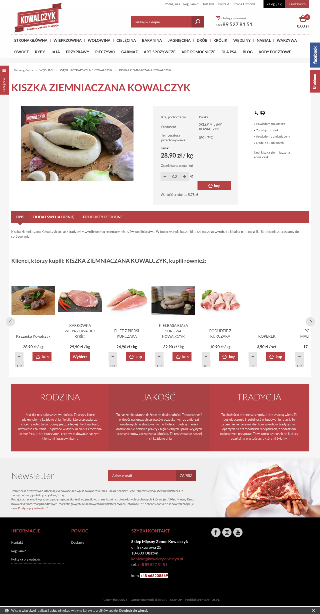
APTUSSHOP (173, 600)
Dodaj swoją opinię (53, 217)
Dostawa (208, 4)
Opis (20, 217)
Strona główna (31, 40)
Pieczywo (105, 52)
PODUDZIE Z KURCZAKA (280, 337)
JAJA (55, 52)
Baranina (152, 40)
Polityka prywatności (26, 560)
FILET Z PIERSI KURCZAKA (160, 337)
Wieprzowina (68, 40)
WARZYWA (287, 40)
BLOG (248, 52)
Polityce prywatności (31, 509)
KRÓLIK (220, 40)
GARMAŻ (129, 52)
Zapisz (186, 476)
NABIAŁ (264, 40)
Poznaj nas (172, 4)
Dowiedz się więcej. (133, 610)
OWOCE (21, 52)
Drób (202, 40)
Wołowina (99, 40)
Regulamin (190, 4)
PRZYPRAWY (77, 52)
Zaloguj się (274, 4)
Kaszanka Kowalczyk (40, 337)
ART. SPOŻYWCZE (160, 52)
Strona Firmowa (244, 4)
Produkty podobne (103, 217)
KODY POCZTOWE (275, 52)
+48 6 (145, 576)
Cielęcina (126, 40)
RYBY (40, 52)
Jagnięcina (179, 40)
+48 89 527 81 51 (152, 565)
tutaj (61, 496)
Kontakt (224, 4)
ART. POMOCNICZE (199, 52)
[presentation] (9, 321)
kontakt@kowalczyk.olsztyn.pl (157, 559)
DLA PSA (229, 52)
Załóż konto (297, 4)
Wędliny (242, 40)
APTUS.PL (213, 600)
